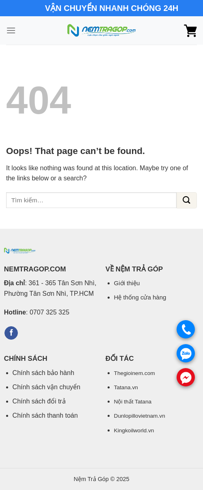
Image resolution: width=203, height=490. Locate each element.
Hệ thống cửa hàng (140, 297)
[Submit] (187, 200)
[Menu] (11, 30)
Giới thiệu (127, 283)
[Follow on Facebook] (11, 333)
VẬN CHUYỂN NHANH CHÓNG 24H (111, 8)
